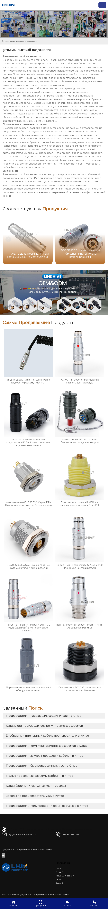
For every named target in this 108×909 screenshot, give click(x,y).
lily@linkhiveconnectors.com (23, 834)
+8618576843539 (71, 834)
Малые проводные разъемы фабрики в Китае (39, 775)
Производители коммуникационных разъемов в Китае (46, 745)
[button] (100, 239)
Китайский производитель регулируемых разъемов (44, 725)
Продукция (40, 903)
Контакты (94, 903)
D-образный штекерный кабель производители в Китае (47, 735)
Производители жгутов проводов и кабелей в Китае (44, 755)
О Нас (67, 903)
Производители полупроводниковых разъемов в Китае (47, 805)
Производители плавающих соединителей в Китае (43, 715)
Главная (5, 41)
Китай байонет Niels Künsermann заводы (36, 785)
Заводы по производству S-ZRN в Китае (35, 795)
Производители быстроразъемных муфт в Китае (41, 765)
